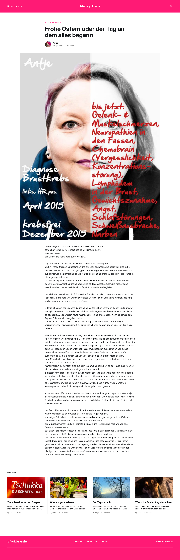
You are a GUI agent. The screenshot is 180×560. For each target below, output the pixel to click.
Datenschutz (78, 541)
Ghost (170, 541)
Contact (104, 541)
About (19, 6)
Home (10, 6)
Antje (55, 43)
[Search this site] (171, 6)
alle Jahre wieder (53, 23)
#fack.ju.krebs (90, 6)
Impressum (92, 541)
